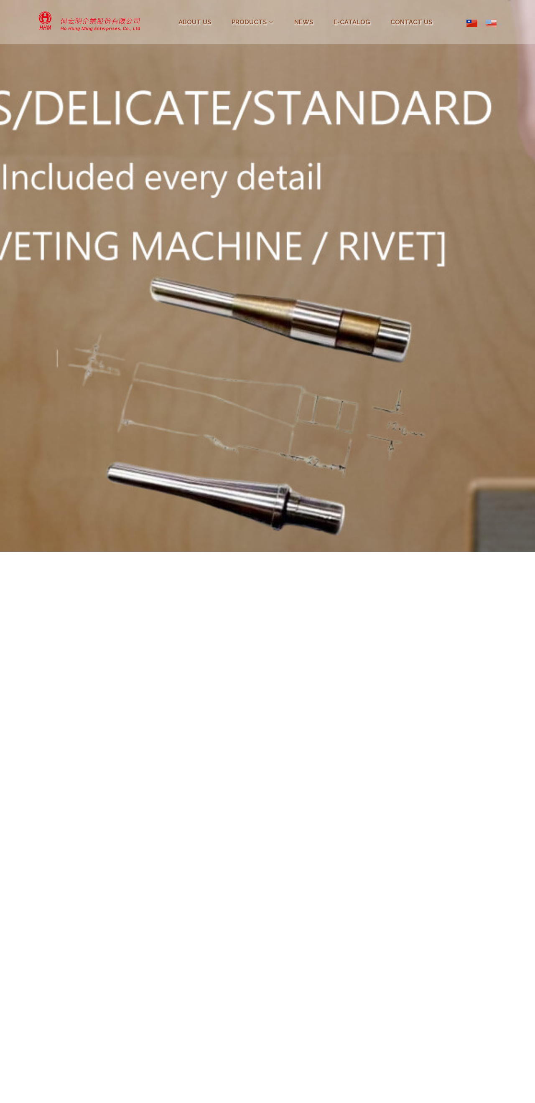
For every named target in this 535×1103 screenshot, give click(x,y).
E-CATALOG (352, 22)
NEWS (303, 22)
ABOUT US (194, 22)
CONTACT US (411, 22)
